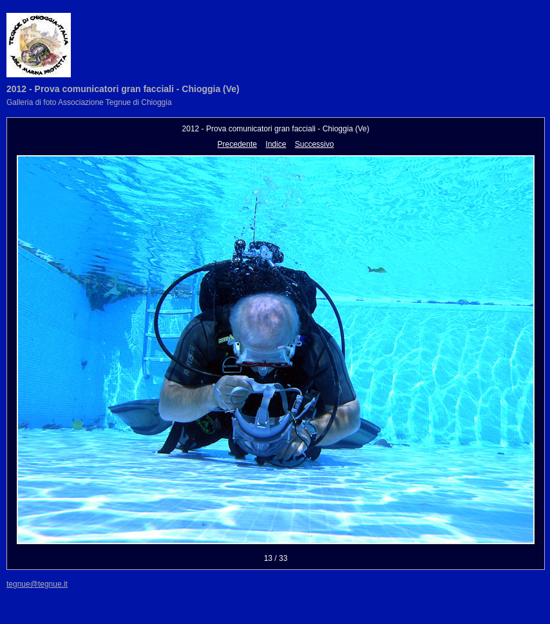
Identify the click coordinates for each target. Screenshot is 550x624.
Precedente (237, 144)
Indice (275, 144)
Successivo (314, 144)
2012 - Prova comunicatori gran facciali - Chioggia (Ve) (123, 89)
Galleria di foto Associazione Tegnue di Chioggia (89, 102)
